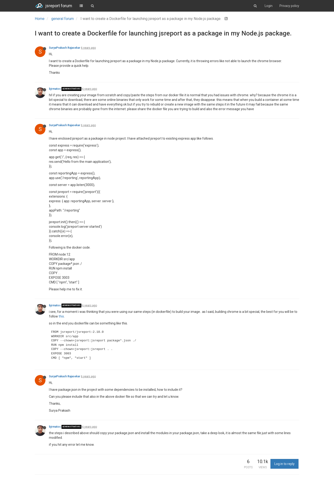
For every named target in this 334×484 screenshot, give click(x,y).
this (61, 316)
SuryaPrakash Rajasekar (64, 47)
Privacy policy (289, 6)
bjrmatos (55, 88)
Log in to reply (284, 464)
